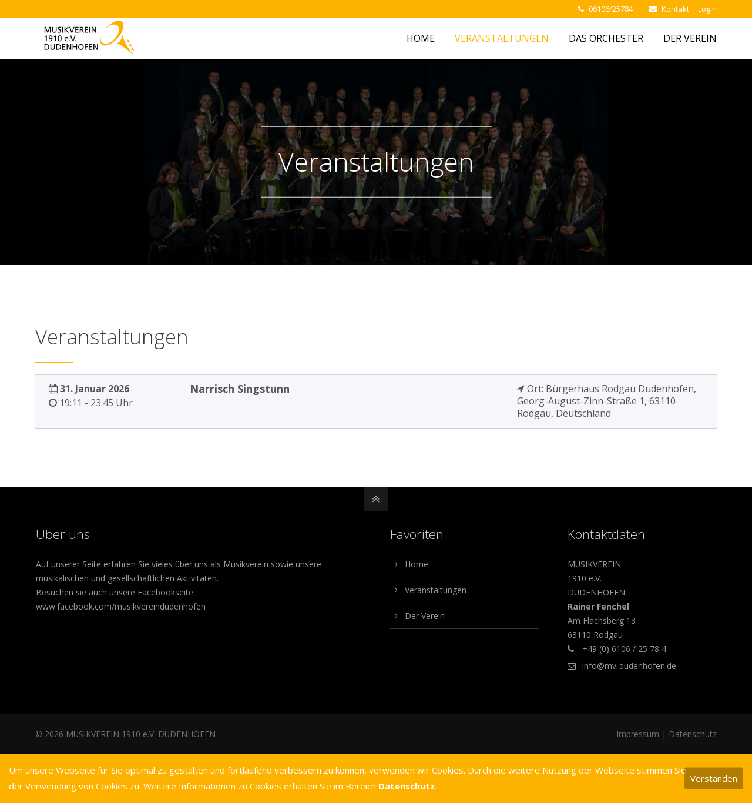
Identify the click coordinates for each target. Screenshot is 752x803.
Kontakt (675, 9)
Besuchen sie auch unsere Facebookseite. (115, 592)
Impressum (637, 734)
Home (416, 564)
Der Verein (425, 615)
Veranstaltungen (435, 589)
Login (707, 9)
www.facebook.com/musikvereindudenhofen (121, 606)
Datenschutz (693, 734)
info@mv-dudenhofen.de (629, 665)
